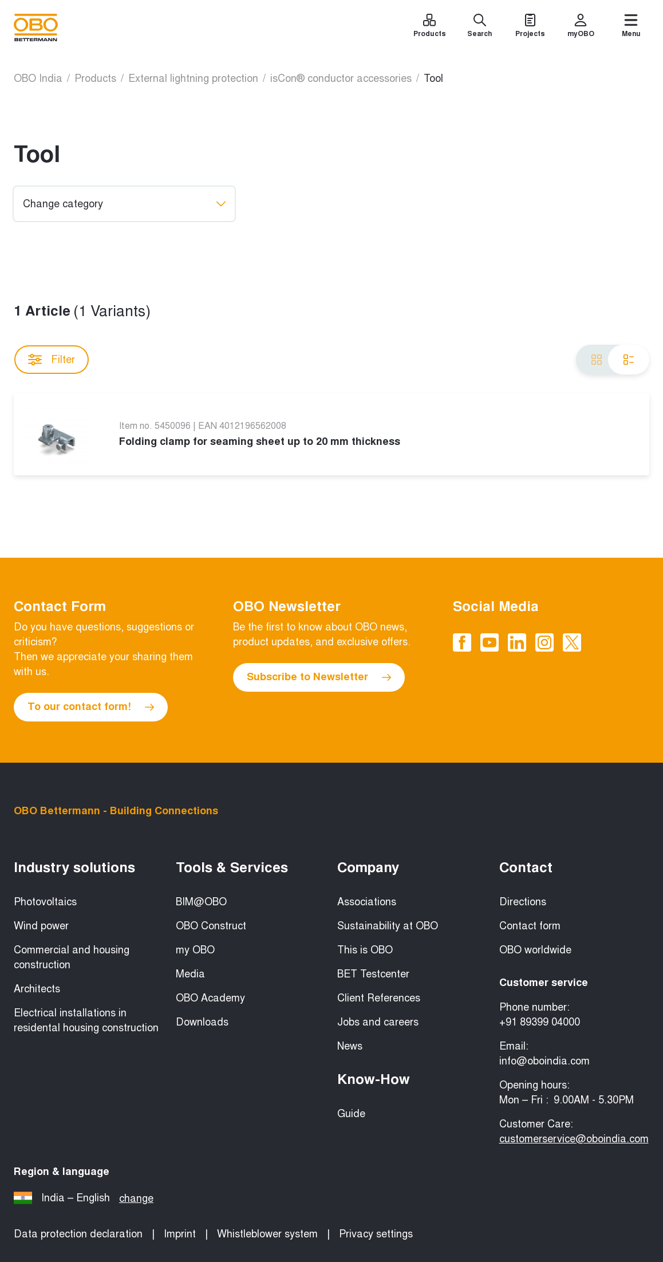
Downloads (202, 1022)
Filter (51, 359)
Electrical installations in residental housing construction (86, 1020)
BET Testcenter (373, 974)
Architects (37, 989)
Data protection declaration (78, 1234)
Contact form (530, 926)
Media (190, 974)
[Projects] (530, 27)
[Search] (479, 27)
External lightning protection (193, 78)
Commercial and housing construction (71, 957)
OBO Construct (211, 926)
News (349, 1046)
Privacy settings (376, 1234)
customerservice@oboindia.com (574, 1139)
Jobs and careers (378, 1022)
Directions (522, 902)
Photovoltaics (45, 902)
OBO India (38, 78)
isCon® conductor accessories (341, 78)
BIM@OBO (201, 902)
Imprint (180, 1234)
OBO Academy (210, 998)
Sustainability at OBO (387, 926)
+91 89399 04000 (539, 1022)
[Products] (429, 27)
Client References (378, 998)
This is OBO (365, 950)
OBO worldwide (535, 950)
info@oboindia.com (544, 1061)
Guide (351, 1113)
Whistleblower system (267, 1234)
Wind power (41, 926)
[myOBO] (580, 27)
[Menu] (631, 27)
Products (95, 78)
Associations (366, 902)
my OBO (195, 950)
